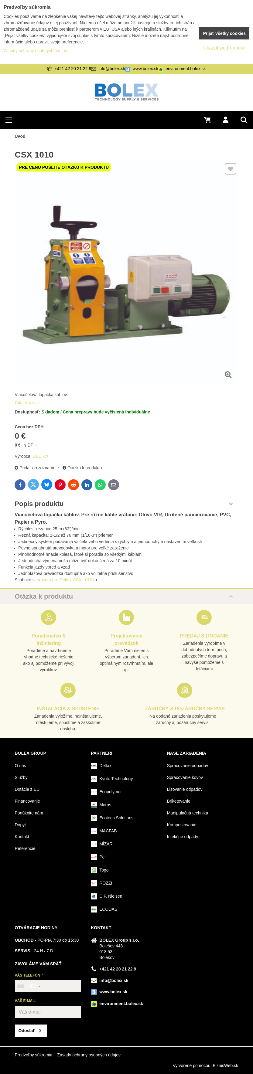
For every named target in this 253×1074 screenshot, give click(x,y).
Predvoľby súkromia (33, 1054)
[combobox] (28, 986)
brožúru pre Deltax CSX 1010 (64, 579)
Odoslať (27, 1030)
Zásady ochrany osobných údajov (89, 1054)
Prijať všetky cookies (224, 33)
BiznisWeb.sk (225, 1065)
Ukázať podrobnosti (224, 47)
